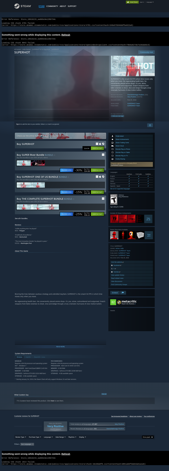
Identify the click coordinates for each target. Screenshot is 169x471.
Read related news (117, 281)
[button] (131, 167)
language (149, 2)
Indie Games (26, 52)
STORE (42, 6)
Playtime (71, 441)
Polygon (22, 233)
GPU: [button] (124, 449)
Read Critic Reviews (128, 306)
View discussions (116, 284)
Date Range (60, 441)
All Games (17, 52)
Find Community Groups (119, 287)
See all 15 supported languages (120, 191)
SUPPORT (72, 6)
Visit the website (117, 265)
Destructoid (23, 240)
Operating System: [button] (104, 449)
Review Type (19, 441)
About (63, 6)
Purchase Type (34, 441)
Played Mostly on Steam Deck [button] (84, 449)
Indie (122, 251)
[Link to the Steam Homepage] (24, 8)
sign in (142, 2)
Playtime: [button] (68, 449)
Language (47, 441)
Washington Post (26, 246)
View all (104, 397)
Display (81, 441)
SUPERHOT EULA (117, 168)
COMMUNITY (52, 6)
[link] (82, 173)
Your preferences (149, 419)
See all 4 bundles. (21, 221)
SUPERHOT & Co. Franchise (41, 52)
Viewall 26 (148, 221)
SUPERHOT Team (133, 106)
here (52, 404)
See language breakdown (119, 419)
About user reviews (136, 419)
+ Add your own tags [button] (117, 119)
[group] (84, 448)
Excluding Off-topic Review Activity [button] (50, 449)
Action (118, 251)
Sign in (18, 127)
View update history (117, 278)
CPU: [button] (116, 449)
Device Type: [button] (134, 449)
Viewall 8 (149, 238)
